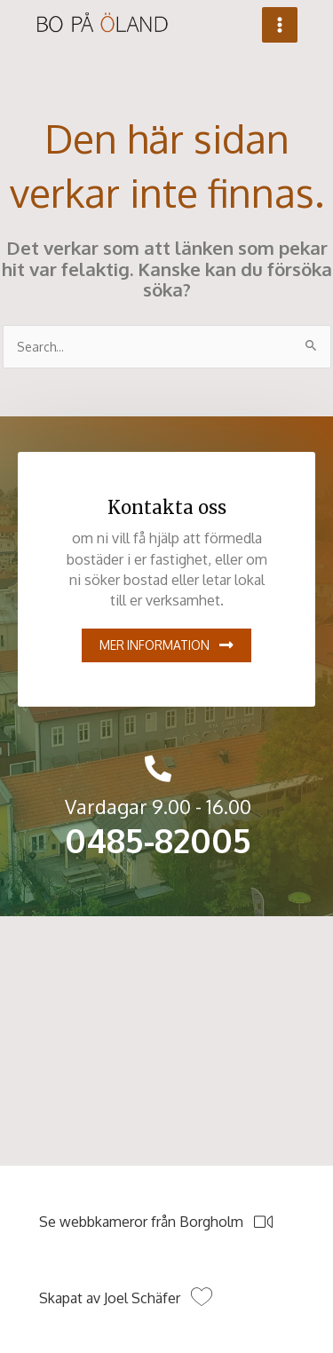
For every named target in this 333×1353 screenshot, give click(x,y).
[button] (166, 645)
